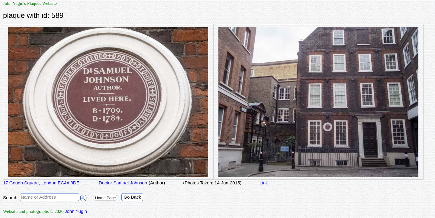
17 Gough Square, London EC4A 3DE (41, 182)
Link (263, 182)
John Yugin (76, 211)
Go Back (132, 197)
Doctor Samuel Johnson (122, 182)
